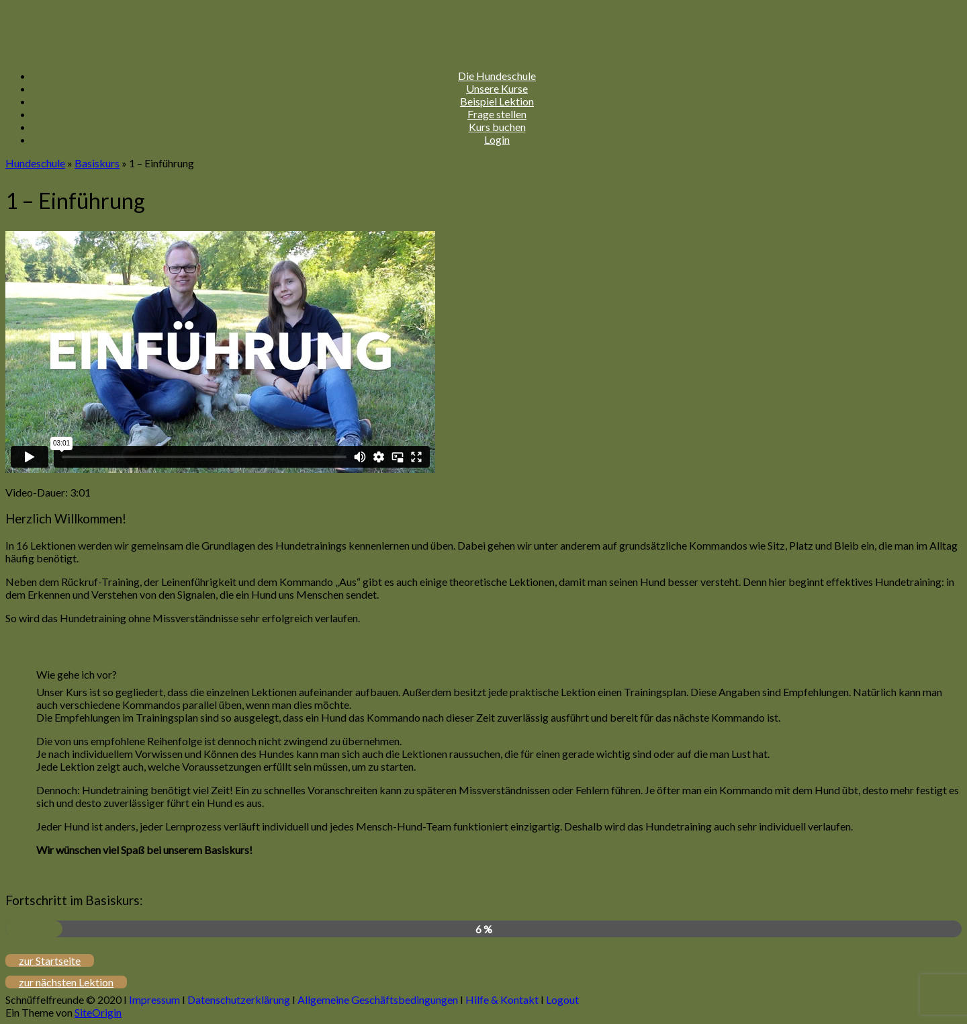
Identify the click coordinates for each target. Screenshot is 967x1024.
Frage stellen (496, 114)
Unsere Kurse (497, 88)
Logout (562, 999)
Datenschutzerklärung (238, 999)
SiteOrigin (98, 1012)
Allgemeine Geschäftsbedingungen (377, 999)
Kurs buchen (497, 126)
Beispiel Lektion (497, 101)
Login (497, 139)
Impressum (154, 999)
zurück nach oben (46, 642)
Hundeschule (35, 163)
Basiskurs (97, 163)
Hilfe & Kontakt (502, 999)
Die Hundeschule (497, 75)
